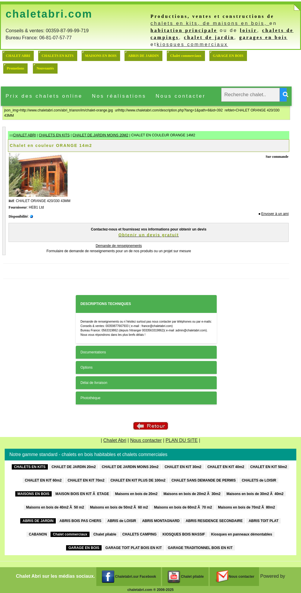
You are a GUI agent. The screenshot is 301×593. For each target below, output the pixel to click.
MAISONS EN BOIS (101, 56)
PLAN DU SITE (182, 440)
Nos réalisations (119, 96)
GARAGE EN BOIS (228, 56)
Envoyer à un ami (275, 214)
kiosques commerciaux (192, 44)
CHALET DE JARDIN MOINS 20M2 (100, 135)
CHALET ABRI (18, 56)
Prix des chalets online (44, 96)
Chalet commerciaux (185, 56)
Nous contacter (181, 96)
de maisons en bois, (236, 23)
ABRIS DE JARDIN (143, 56)
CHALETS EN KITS (58, 56)
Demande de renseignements (119, 246)
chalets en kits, (176, 23)
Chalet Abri (114, 440)
